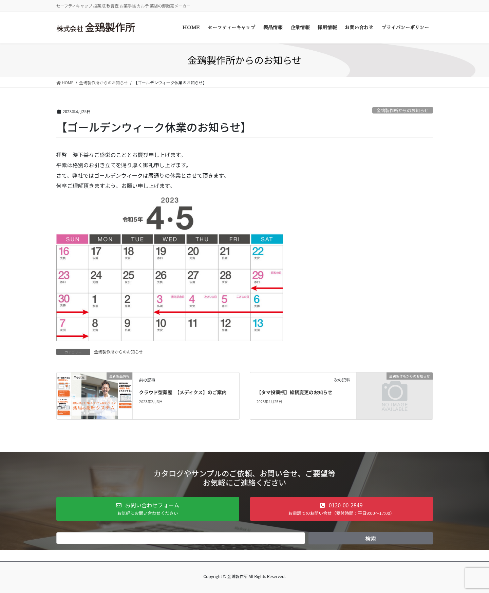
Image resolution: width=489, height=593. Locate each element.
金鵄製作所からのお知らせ (402, 110)
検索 (370, 538)
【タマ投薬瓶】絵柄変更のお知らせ (295, 392)
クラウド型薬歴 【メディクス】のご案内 (183, 392)
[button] (147, 509)
